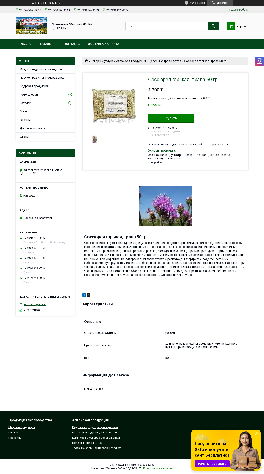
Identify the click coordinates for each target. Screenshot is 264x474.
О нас (24, 111)
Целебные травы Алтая (165, 61)
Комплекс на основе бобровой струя (96, 437)
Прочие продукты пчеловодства (42, 77)
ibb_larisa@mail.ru (35, 304)
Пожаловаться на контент (158, 468)
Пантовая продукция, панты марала (95, 432)
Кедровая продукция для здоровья (95, 427)
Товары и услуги (102, 61)
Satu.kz (150, 464)
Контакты (72, 44)
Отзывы (25, 120)
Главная (26, 44)
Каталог (46, 44)
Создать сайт (40, 2)
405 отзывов (197, 2)
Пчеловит (14, 432)
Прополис (14, 437)
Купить (171, 118)
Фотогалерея (29, 94)
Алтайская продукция (131, 61)
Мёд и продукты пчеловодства (41, 69)
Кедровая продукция (34, 86)
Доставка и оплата (103, 44)
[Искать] (213, 26)
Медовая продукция (21, 427)
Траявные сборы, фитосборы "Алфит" (96, 447)
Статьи (24, 136)
